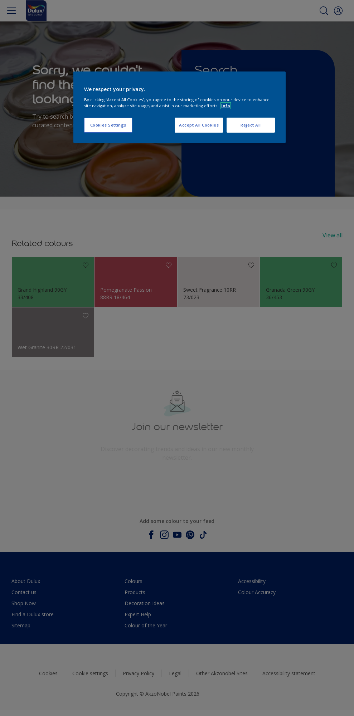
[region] (179, 107)
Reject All (251, 125)
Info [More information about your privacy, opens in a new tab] (225, 105)
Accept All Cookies (199, 125)
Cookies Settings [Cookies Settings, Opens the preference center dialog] (108, 125)
